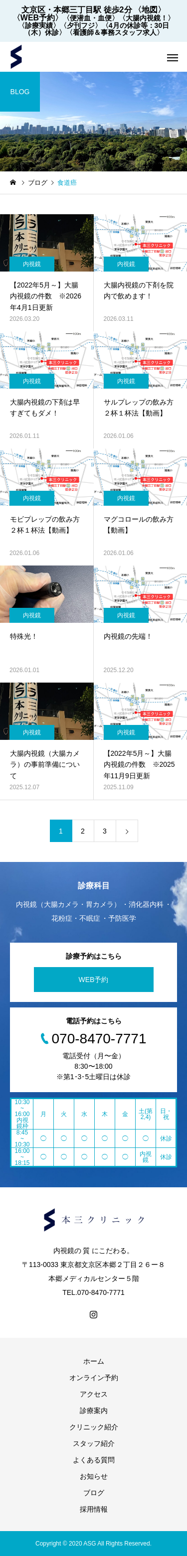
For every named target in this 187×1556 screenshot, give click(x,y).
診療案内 (94, 1411)
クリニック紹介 (93, 1427)
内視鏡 (32, 264)
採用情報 (94, 1509)
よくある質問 (94, 1460)
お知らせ (94, 1476)
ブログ (93, 1493)
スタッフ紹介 (94, 1443)
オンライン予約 (93, 1378)
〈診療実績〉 (39, 25)
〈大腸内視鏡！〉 (147, 18)
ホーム (93, 1361)
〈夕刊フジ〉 (81, 25)
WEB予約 (94, 980)
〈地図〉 (150, 9)
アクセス (94, 1394)
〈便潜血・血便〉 (91, 18)
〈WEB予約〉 (37, 17)
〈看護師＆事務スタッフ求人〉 (115, 32)
